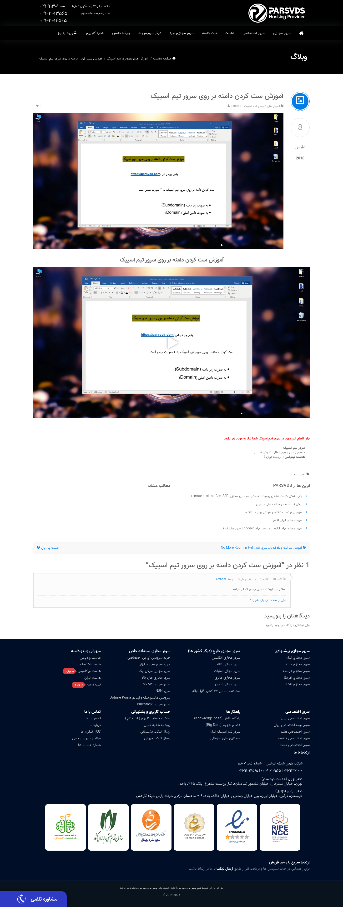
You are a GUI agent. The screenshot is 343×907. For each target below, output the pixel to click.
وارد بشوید (272, 625)
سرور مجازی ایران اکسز (288, 520)
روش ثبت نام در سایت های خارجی (279, 504)
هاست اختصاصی (89, 664)
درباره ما (95, 725)
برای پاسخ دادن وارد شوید (269, 600)
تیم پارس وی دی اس (189, 888)
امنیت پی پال (48, 548)
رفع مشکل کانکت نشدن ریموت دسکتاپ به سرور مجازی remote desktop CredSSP (247, 496)
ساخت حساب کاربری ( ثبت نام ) (147, 718)
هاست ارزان (92, 678)
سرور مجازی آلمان (227, 684)
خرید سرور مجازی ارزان (154, 664)
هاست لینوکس (295, 457)
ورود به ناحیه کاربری (156, 725)
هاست (230, 33)
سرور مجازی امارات (227, 671)
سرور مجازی (282, 33)
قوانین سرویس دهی (86, 738)
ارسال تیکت (225, 869)
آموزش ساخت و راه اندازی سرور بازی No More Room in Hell (263, 548)
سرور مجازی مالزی (227, 677)
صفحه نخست (301, 33)
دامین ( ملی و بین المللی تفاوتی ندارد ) (279, 452)
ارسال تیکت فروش (157, 738)
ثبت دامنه (209, 33)
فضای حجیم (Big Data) (223, 725)
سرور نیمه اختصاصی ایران (292, 725)
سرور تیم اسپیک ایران (225, 731)
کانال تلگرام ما (91, 731)
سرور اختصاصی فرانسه (294, 738)
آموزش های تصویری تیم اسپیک (127, 58)
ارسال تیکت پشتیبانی (155, 731)
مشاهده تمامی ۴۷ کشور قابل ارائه (216, 691)
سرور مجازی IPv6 (297, 684)
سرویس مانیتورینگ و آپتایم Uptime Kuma (140, 697)
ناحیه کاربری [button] (95, 33)
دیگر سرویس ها (149, 33)
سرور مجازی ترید (181, 33)
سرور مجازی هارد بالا (156, 677)
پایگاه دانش (121, 33)
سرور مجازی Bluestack (153, 704)
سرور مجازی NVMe (156, 684)
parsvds (236, 106)
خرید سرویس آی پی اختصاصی (148, 658)
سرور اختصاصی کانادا (295, 745)
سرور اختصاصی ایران (295, 718)
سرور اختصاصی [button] (253, 33)
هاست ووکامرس (89, 671)
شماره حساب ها (89, 745)
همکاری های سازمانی (225, 738)
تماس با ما (92, 712)
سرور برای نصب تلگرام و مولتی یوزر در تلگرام (274, 512)
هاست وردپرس (90, 658)
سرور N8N (163, 691)
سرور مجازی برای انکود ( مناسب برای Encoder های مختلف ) (263, 528)
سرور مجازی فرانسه (296, 671)
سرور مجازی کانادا (228, 664)
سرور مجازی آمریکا (297, 677)
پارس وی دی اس (147, 888)
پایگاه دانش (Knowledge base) (217, 718)
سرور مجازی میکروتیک (154, 671)
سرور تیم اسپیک (294, 448)
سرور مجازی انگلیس (226, 658)
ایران (269, 457)
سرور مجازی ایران (298, 658)
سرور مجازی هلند (297, 664)
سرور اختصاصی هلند (295, 731)
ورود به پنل (64, 33)
